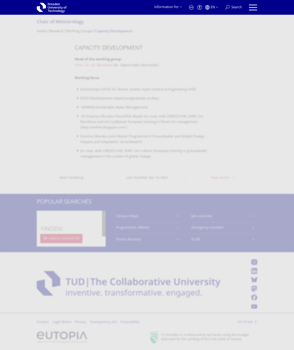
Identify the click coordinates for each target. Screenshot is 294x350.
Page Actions (220, 177)
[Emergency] (191, 7)
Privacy (80, 322)
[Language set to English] (211, 7)
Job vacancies (201, 216)
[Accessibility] (199, 7)
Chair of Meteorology (60, 22)
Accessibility (130, 322)
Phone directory (128, 239)
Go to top (245, 322)
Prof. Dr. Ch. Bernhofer (94, 65)
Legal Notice (61, 322)
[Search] (233, 7)
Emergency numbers (207, 228)
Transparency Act (103, 322)
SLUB (195, 239)
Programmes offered (132, 228)
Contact (43, 322)
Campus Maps (127, 216)
